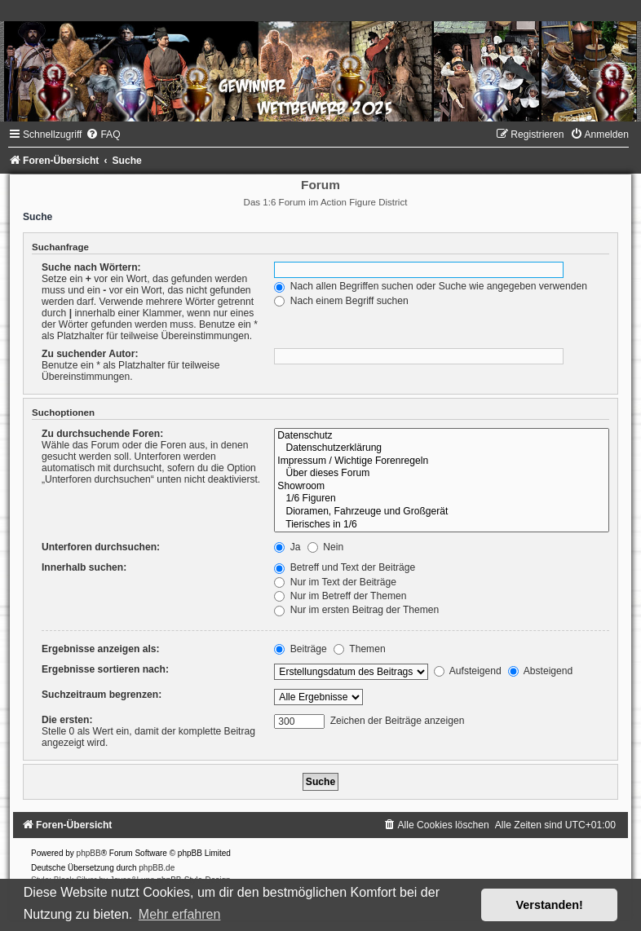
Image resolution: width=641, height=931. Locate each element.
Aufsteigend (468, 671)
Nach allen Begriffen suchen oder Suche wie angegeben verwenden (430, 286)
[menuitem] (103, 134)
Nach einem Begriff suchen (341, 301)
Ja (287, 547)
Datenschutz (442, 436)
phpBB (89, 853)
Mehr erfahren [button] (180, 914)
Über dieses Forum (442, 473)
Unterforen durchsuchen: (101, 547)
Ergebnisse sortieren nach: (105, 669)
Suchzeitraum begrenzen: (101, 694)
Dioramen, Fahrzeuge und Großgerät (442, 511)
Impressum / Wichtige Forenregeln (442, 461)
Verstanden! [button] (549, 904)
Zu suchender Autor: (90, 354)
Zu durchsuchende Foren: (102, 433)
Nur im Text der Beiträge (335, 582)
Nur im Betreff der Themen (340, 596)
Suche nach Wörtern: (91, 267)
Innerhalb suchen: (84, 567)
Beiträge (300, 649)
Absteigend (540, 671)
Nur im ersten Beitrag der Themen (356, 610)
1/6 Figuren (442, 498)
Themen (360, 649)
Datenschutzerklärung (442, 448)
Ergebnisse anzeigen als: (101, 649)
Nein (325, 547)
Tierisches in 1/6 (442, 525)
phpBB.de (157, 867)
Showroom (442, 486)
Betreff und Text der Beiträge (344, 567)
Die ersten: (67, 720)
